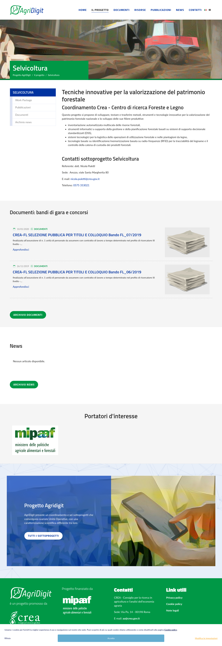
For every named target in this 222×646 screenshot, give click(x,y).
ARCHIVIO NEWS (24, 384)
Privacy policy (174, 597)
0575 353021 (81, 185)
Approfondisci (21, 249)
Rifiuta (8, 638)
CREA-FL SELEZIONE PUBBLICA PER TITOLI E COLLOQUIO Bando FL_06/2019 (77, 272)
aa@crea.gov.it (131, 618)
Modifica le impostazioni (206, 638)
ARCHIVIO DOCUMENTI (27, 315)
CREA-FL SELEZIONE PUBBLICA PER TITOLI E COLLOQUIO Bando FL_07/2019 (77, 235)
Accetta (110, 638)
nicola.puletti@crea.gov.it (85, 179)
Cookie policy (174, 604)
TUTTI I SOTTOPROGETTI (43, 536)
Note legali (172, 610)
